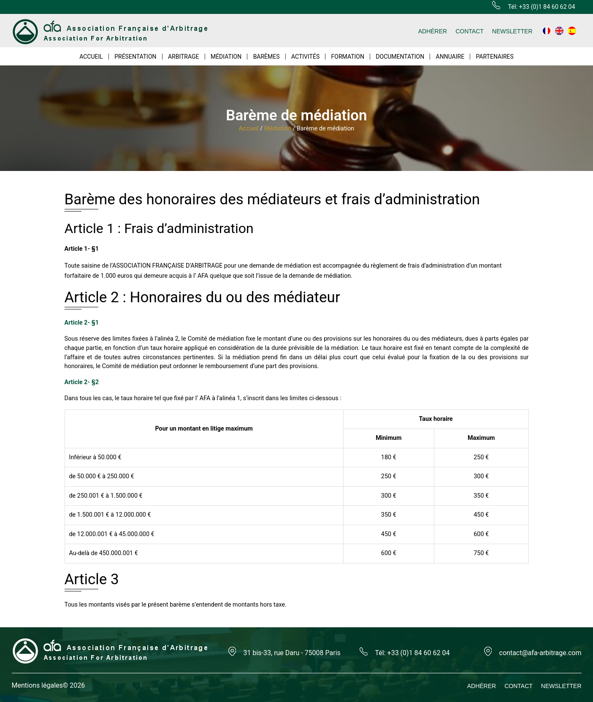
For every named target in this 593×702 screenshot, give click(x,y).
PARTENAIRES (494, 56)
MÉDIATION (226, 56)
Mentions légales (37, 685)
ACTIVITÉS (305, 56)
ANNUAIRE (450, 56)
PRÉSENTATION (135, 56)
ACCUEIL (91, 56)
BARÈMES (266, 56)
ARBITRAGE (183, 56)
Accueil (249, 128)
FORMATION (347, 56)
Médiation (277, 128)
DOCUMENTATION (400, 56)
